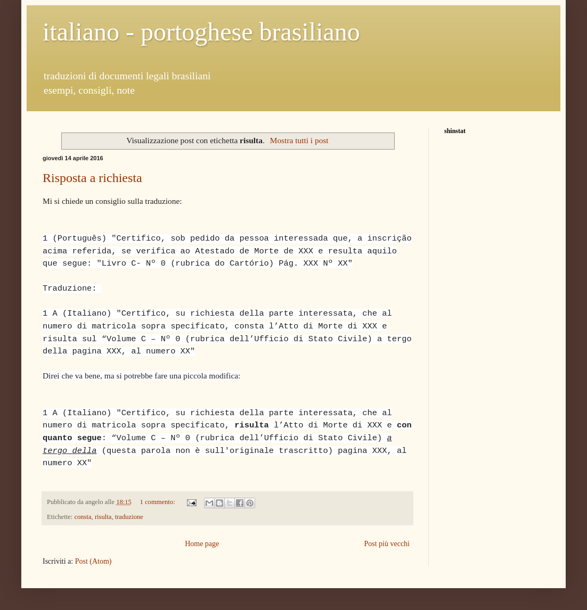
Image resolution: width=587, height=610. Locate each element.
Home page (202, 544)
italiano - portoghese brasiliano (201, 32)
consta (82, 517)
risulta (103, 517)
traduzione (129, 517)
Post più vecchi (387, 544)
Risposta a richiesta (92, 178)
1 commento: (158, 502)
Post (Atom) (93, 561)
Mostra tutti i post (299, 140)
